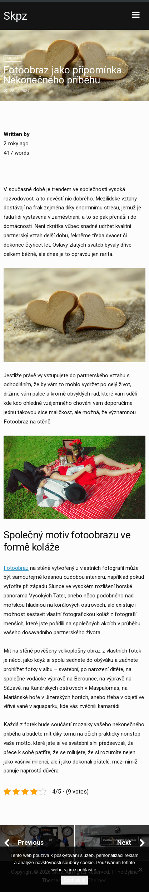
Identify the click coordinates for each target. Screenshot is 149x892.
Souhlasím (74, 880)
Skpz (15, 16)
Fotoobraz (16, 568)
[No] (140, 869)
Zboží (12, 58)
